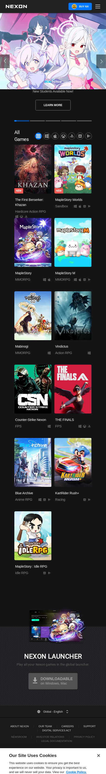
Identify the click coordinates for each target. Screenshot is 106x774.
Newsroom (19, 736)
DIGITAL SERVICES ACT (56, 730)
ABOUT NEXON (19, 726)
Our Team (45, 726)
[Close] (99, 758)
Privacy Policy (84, 736)
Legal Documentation (56, 741)
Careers (68, 726)
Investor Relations (50, 736)
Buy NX (84, 6)
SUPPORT (89, 726)
